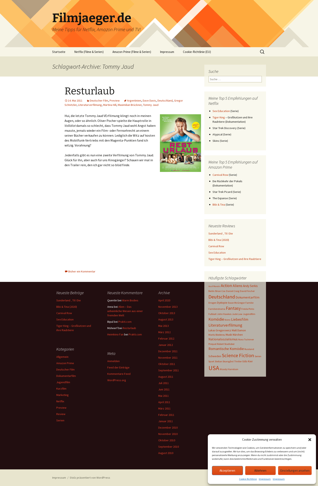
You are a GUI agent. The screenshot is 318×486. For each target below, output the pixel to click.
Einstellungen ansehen (295, 470)
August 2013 (165, 319)
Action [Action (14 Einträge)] (226, 285)
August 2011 (165, 377)
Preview (115, 100)
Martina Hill (109, 105)
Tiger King (219, 117)
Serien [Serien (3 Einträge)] (258, 356)
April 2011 (164, 402)
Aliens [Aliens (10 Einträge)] (237, 285)
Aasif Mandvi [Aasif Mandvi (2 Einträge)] (214, 286)
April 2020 (164, 300)
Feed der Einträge (118, 367)
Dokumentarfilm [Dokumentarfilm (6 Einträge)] (247, 297)
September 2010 (168, 446)
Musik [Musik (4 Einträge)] (229, 334)
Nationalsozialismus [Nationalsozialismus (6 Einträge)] (223, 339)
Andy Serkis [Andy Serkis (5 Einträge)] (250, 286)
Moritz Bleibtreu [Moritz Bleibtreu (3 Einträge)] (216, 334)
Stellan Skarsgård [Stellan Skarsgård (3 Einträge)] (224, 361)
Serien (60, 420)
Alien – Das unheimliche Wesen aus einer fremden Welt (125, 311)
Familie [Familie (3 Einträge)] (249, 302)
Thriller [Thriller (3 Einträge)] (238, 361)
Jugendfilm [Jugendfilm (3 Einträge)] (249, 314)
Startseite (58, 52)
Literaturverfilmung (90, 105)
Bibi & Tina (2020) (218, 240)
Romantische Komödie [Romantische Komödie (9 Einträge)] (226, 348)
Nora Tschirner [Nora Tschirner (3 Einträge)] (246, 339)
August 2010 (165, 453)
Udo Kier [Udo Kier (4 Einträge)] (247, 361)
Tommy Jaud (150, 105)
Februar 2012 (166, 338)
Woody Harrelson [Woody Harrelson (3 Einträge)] (229, 369)
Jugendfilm (63, 382)
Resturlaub (90, 91)
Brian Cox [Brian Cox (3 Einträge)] (220, 291)
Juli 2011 (163, 383)
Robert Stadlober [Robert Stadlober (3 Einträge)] (226, 343)
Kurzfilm (61, 388)
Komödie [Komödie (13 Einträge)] (216, 319)
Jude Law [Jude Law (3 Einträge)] (237, 314)
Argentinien (134, 100)
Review (60, 414)
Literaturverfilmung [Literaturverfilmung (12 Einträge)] (225, 325)
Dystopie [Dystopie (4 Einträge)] (222, 302)
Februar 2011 (166, 415)
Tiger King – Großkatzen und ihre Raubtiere (234, 259)
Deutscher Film (99, 100)
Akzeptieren (227, 470)
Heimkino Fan (115, 334)
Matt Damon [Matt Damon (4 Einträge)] (239, 330)
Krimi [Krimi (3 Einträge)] (227, 319)
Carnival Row (220, 175)
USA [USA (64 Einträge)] (213, 368)
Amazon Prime (65, 363)
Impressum (265, 478)
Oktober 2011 (166, 364)
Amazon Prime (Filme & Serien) (131, 52)
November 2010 (168, 434)
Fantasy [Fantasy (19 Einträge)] (233, 308)
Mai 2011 (163, 396)
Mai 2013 (163, 326)
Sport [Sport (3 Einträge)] (211, 361)
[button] (310, 440)
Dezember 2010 (168, 427)
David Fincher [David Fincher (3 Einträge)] (247, 291)
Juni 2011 (164, 389)
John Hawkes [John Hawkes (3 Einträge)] (224, 314)
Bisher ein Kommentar (81, 271)
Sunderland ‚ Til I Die (220, 233)
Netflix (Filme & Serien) (89, 52)
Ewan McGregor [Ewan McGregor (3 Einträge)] (236, 302)
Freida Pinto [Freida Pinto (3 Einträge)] (247, 308)
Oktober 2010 (166, 440)
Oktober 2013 (166, 313)
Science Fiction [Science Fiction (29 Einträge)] (238, 355)
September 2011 (168, 370)
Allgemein (62, 357)
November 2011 (168, 357)
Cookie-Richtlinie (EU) (197, 52)
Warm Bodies (130, 300)
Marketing (62, 395)
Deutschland (165, 100)
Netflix (60, 401)
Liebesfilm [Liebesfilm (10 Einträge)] (239, 319)
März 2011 (164, 408)
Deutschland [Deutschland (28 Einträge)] (221, 297)
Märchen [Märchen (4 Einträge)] (238, 334)
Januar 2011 (165, 421)
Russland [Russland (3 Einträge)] (249, 349)
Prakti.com (125, 322)
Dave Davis (149, 100)
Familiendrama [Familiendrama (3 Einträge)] (216, 308)
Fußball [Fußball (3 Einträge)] (212, 314)
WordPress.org (116, 380)
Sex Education (221, 111)
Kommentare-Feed (119, 374)
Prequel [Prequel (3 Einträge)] (212, 343)
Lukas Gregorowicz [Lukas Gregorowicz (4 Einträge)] (219, 330)
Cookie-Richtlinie (248, 478)
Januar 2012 (165, 345)
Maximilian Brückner (130, 105)
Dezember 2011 (168, 351)
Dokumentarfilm (66, 376)
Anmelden (113, 361)
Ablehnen (260, 470)
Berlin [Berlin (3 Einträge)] (211, 291)
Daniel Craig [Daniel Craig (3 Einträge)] (232, 291)
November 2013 (168, 307)
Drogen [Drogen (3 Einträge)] (212, 302)
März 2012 (164, 332)
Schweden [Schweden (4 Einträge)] (214, 356)
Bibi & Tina (219, 204)
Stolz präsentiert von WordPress (90, 477)
